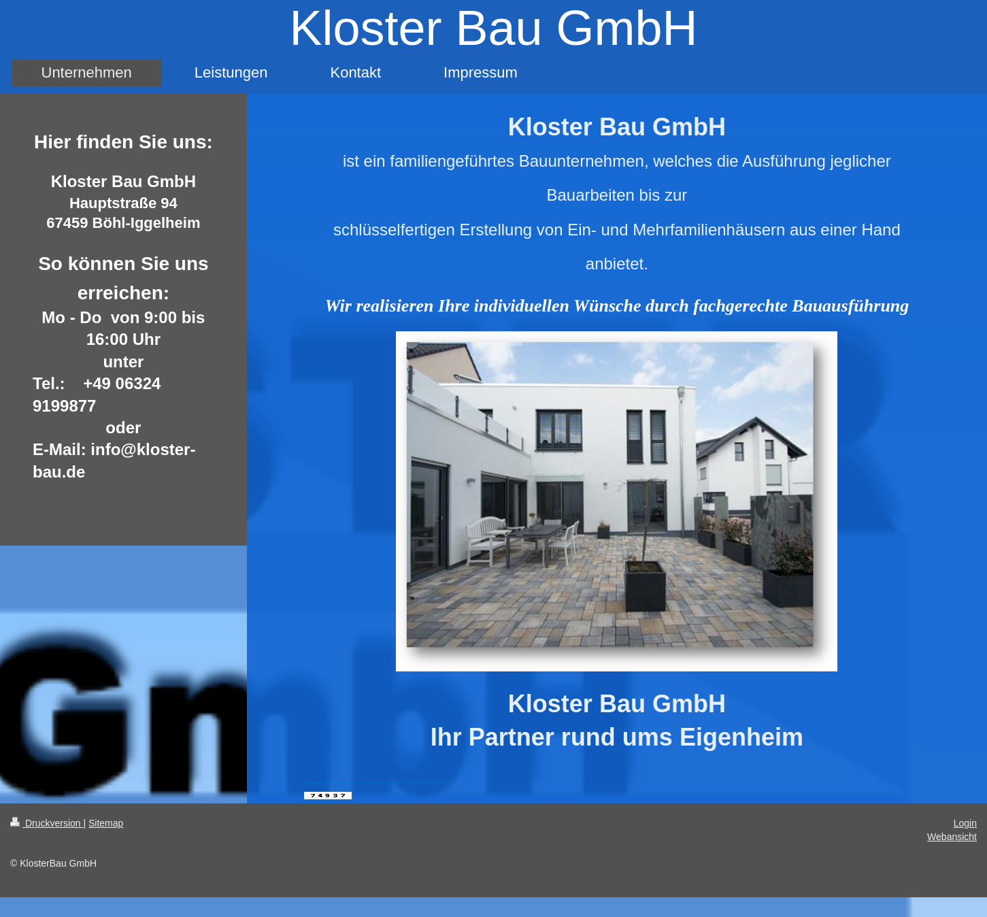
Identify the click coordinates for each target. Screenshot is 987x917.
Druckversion (46, 822)
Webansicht (952, 836)
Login (965, 822)
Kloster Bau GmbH (493, 28)
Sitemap (105, 822)
